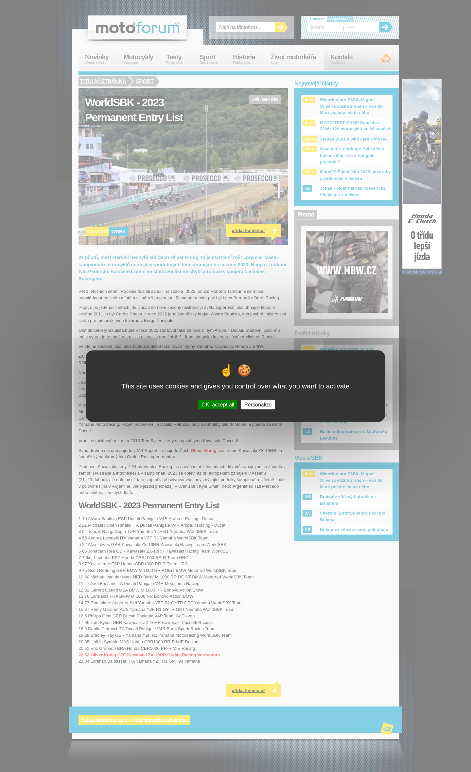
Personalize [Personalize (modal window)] (258, 404)
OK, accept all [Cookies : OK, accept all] (217, 404)
